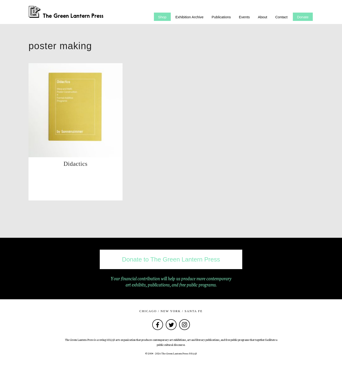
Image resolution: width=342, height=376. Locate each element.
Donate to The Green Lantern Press (171, 259)
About (262, 17)
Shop (162, 17)
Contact (281, 17)
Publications (221, 17)
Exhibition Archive (190, 17)
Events (244, 17)
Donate (303, 17)
